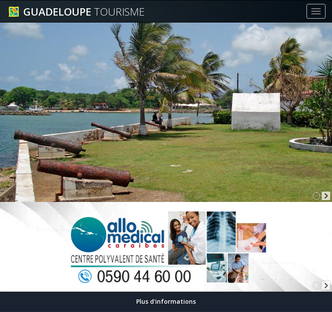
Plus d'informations (166, 301)
